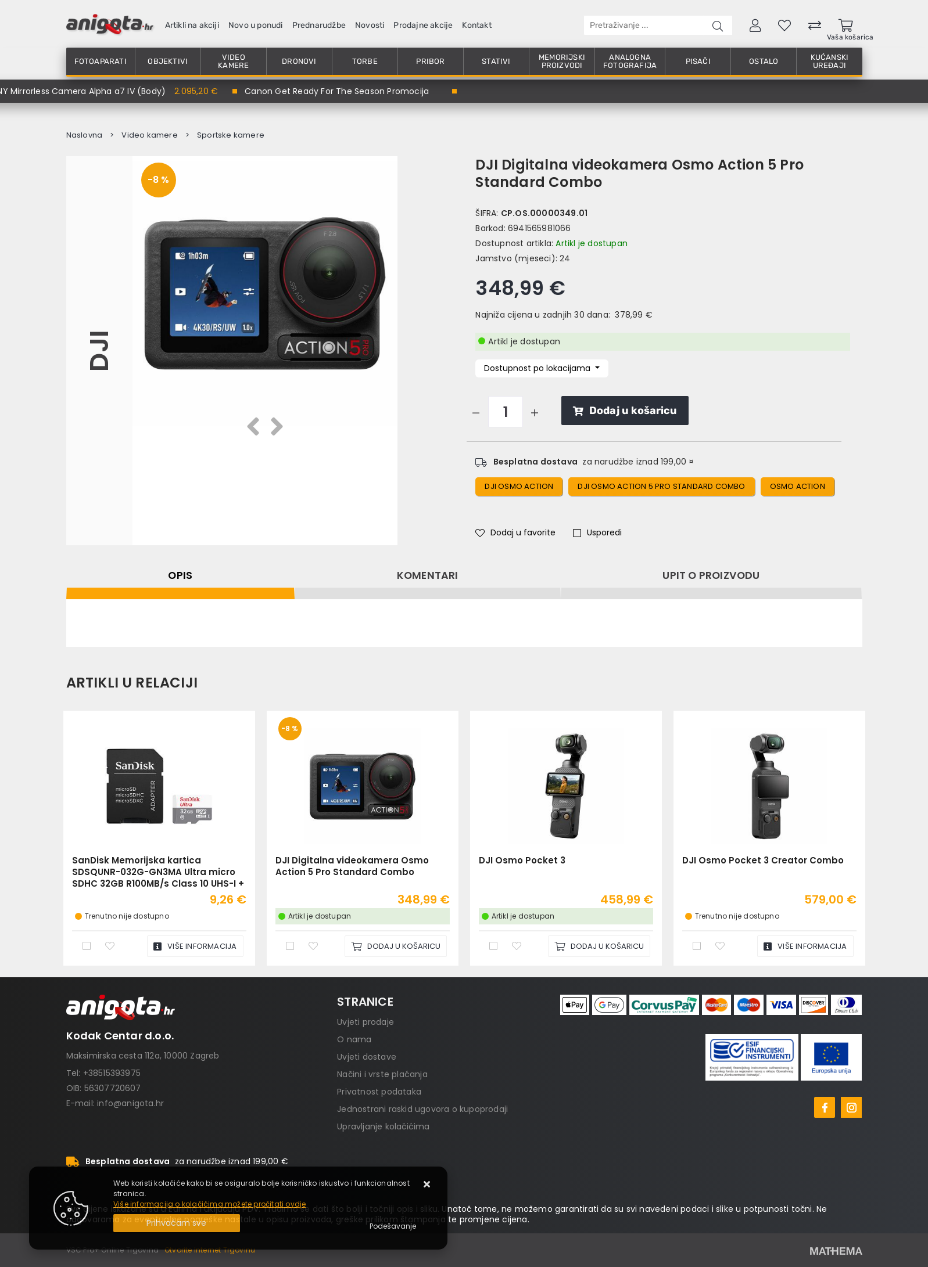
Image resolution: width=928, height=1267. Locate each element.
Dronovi (299, 61)
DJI (99, 351)
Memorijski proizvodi (562, 61)
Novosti (369, 25)
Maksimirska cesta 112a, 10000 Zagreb (143, 1055)
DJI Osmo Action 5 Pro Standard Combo (661, 486)
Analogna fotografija (630, 61)
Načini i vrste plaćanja (382, 1074)
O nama (354, 1039)
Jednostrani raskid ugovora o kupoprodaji (422, 1109)
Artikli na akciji (192, 25)
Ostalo (763, 61)
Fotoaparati (100, 61)
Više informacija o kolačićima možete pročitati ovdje (209, 1204)
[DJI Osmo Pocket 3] (599, 946)
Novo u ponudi (255, 25)
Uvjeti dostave (366, 1057)
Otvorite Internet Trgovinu (209, 1250)
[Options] (393, 1226)
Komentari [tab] (427, 575)
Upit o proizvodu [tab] (710, 575)
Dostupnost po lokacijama (538, 368)
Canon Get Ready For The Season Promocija (337, 91)
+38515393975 (112, 1073)
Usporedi (597, 532)
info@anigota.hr (130, 1103)
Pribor (430, 61)
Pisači (698, 61)
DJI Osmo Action (519, 486)
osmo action (797, 486)
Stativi (496, 61)
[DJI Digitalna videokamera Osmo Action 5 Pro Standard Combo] (396, 946)
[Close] (176, 1223)
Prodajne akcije (423, 25)
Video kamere (233, 61)
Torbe (365, 61)
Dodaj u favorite (515, 532)
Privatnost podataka (379, 1091)
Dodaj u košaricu (625, 410)
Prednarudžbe (319, 25)
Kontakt (476, 25)
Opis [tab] (180, 575)
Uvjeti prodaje (365, 1022)
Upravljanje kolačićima (383, 1126)
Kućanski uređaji (830, 61)
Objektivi (168, 61)
